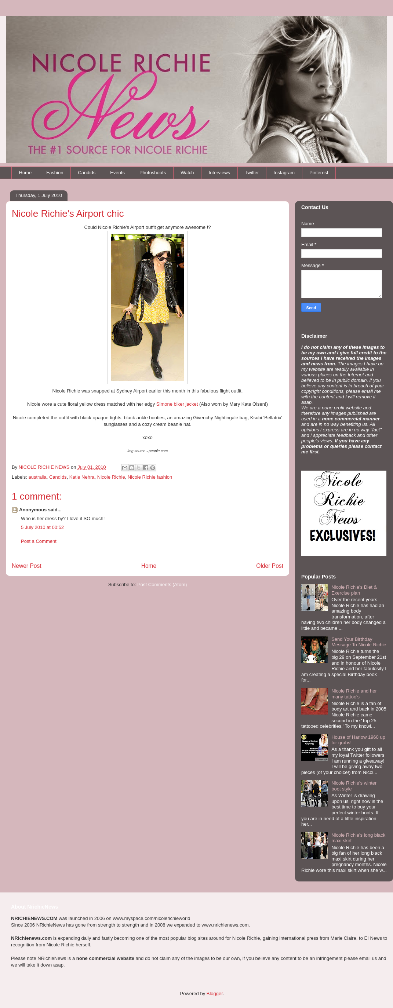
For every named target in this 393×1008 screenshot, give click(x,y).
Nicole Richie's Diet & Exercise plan (354, 590)
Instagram (284, 172)
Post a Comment (39, 541)
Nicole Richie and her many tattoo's (354, 694)
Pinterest (318, 172)
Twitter (252, 172)
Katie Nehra (82, 477)
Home (25, 172)
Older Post (269, 566)
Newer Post (26, 566)
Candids (86, 172)
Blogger (215, 993)
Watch (187, 172)
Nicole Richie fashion (150, 477)
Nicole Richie (111, 477)
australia (38, 477)
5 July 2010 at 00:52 (42, 527)
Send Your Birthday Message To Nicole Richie (358, 642)
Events (117, 172)
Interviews (219, 172)
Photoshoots (152, 172)
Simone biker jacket (177, 404)
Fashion (54, 172)
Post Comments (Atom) (162, 584)
